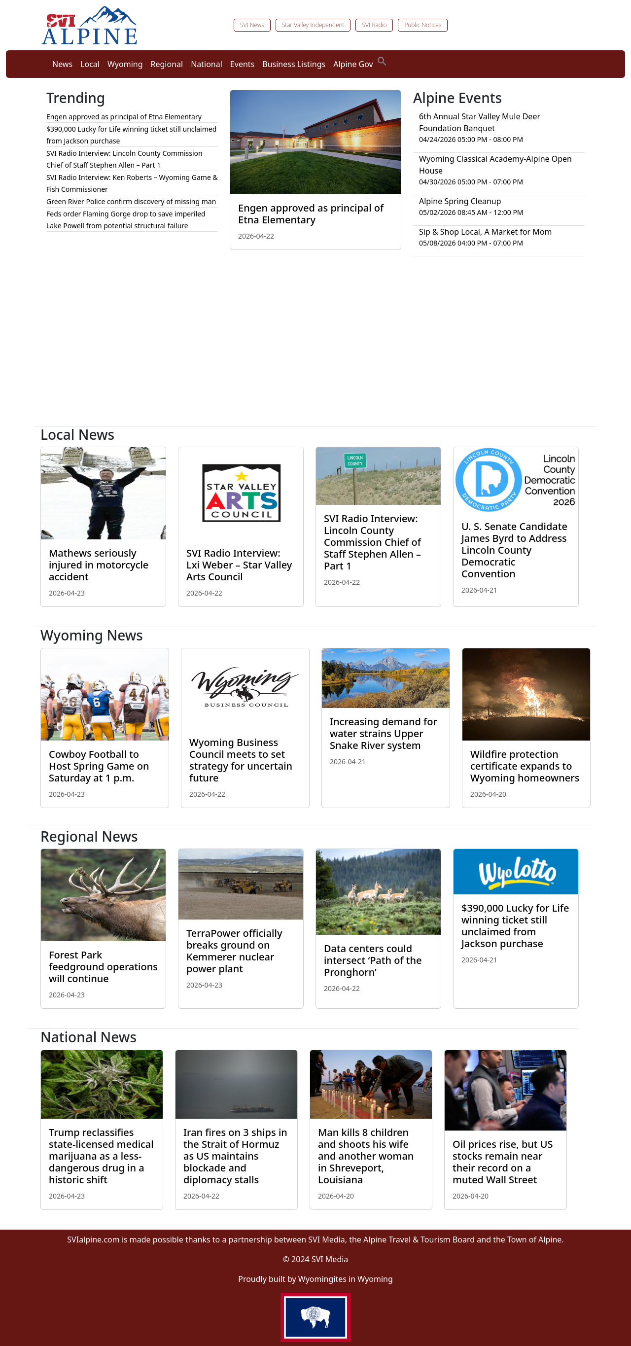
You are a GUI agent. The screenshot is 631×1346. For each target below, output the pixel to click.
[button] (382, 60)
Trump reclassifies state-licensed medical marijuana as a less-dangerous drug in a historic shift (101, 1156)
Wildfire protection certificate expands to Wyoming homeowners (524, 765)
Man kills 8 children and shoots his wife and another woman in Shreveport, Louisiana (366, 1156)
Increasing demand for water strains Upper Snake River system (383, 733)
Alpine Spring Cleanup (460, 201)
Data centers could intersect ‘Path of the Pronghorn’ (372, 960)
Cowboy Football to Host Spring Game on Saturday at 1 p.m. (99, 765)
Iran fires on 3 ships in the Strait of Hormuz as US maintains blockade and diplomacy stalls (235, 1156)
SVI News (252, 25)
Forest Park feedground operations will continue (103, 966)
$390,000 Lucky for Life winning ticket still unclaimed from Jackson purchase (515, 925)
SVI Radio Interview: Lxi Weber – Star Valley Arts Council (239, 564)
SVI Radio (374, 25)
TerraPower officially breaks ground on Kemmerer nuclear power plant (234, 950)
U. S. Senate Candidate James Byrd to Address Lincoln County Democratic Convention (514, 550)
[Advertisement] (315, 345)
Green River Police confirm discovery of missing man (131, 201)
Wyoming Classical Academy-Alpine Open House (495, 164)
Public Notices (422, 25)
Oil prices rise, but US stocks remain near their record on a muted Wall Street (503, 1161)
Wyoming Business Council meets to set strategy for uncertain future (240, 760)
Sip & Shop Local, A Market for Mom (485, 231)
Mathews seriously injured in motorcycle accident (98, 564)
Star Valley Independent (313, 25)
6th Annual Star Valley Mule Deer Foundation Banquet (479, 122)
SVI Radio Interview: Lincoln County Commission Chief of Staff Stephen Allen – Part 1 (372, 542)
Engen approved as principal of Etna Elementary (311, 213)
